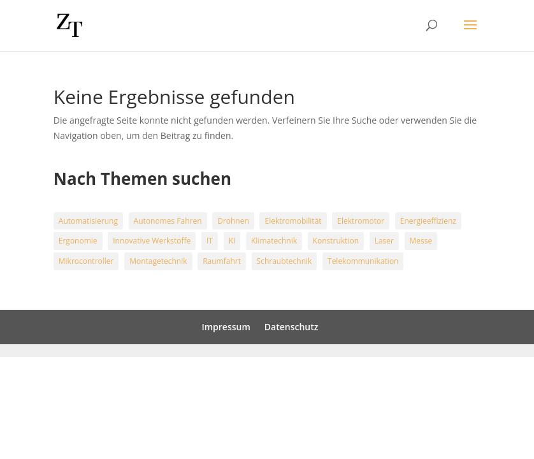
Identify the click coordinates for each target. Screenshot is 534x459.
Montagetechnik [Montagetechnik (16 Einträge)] (158, 261)
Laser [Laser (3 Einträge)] (384, 240)
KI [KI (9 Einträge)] (232, 240)
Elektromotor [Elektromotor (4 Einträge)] (360, 220)
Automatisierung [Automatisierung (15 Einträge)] (88, 220)
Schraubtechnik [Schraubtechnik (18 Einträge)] (284, 261)
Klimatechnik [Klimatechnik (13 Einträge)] (274, 240)
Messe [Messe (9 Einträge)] (421, 240)
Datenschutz (291, 327)
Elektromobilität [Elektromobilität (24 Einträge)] (292, 220)
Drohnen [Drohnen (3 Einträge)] (233, 220)
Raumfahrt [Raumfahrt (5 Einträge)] (222, 261)
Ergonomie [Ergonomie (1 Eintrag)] (78, 240)
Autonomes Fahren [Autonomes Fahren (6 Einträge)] (168, 220)
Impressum (225, 327)
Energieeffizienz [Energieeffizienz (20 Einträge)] (428, 220)
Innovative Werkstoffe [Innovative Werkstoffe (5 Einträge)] (152, 240)
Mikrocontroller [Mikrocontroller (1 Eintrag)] (86, 261)
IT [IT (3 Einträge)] (209, 240)
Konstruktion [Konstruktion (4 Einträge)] (336, 240)
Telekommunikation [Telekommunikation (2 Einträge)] (363, 261)
